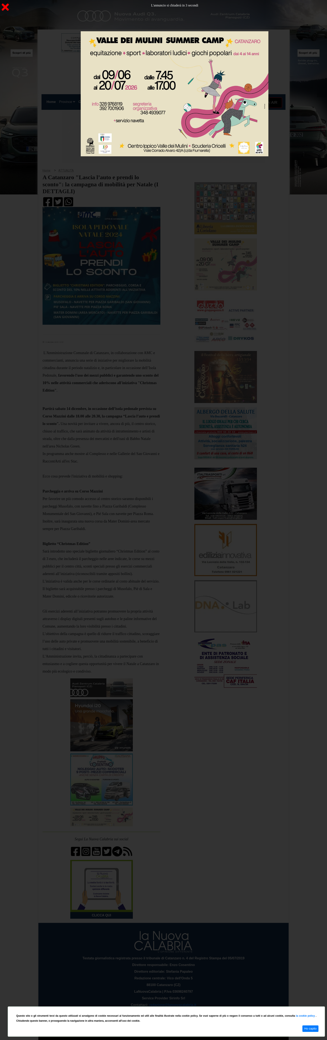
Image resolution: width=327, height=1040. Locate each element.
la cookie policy (306, 1015)
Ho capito (310, 1028)
